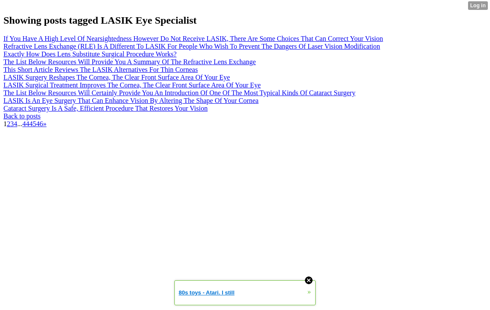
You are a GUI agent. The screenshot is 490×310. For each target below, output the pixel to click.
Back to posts (21, 116)
